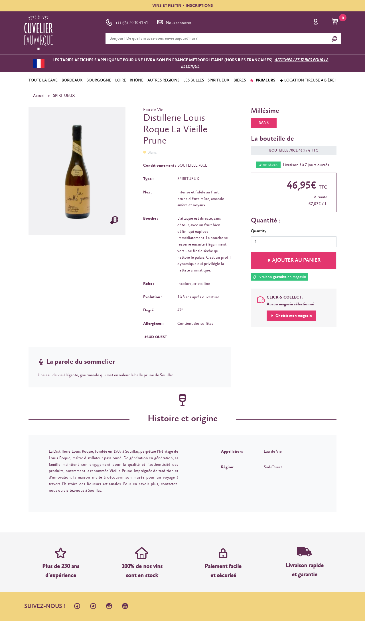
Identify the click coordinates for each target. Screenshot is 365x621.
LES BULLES (193, 80)
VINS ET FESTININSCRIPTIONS (182, 5)
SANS (264, 122)
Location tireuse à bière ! (307, 80)
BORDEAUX (72, 80)
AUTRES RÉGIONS (163, 80)
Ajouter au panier (296, 260)
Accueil (39, 95)
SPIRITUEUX (219, 80)
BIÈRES (240, 80)
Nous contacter (173, 21)
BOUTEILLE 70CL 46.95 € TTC (290, 150)
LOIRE (120, 80)
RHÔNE (136, 80)
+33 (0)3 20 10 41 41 (127, 21)
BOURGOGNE (98, 80)
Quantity (258, 231)
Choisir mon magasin (293, 315)
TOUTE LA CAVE (43, 80)
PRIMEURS (262, 80)
